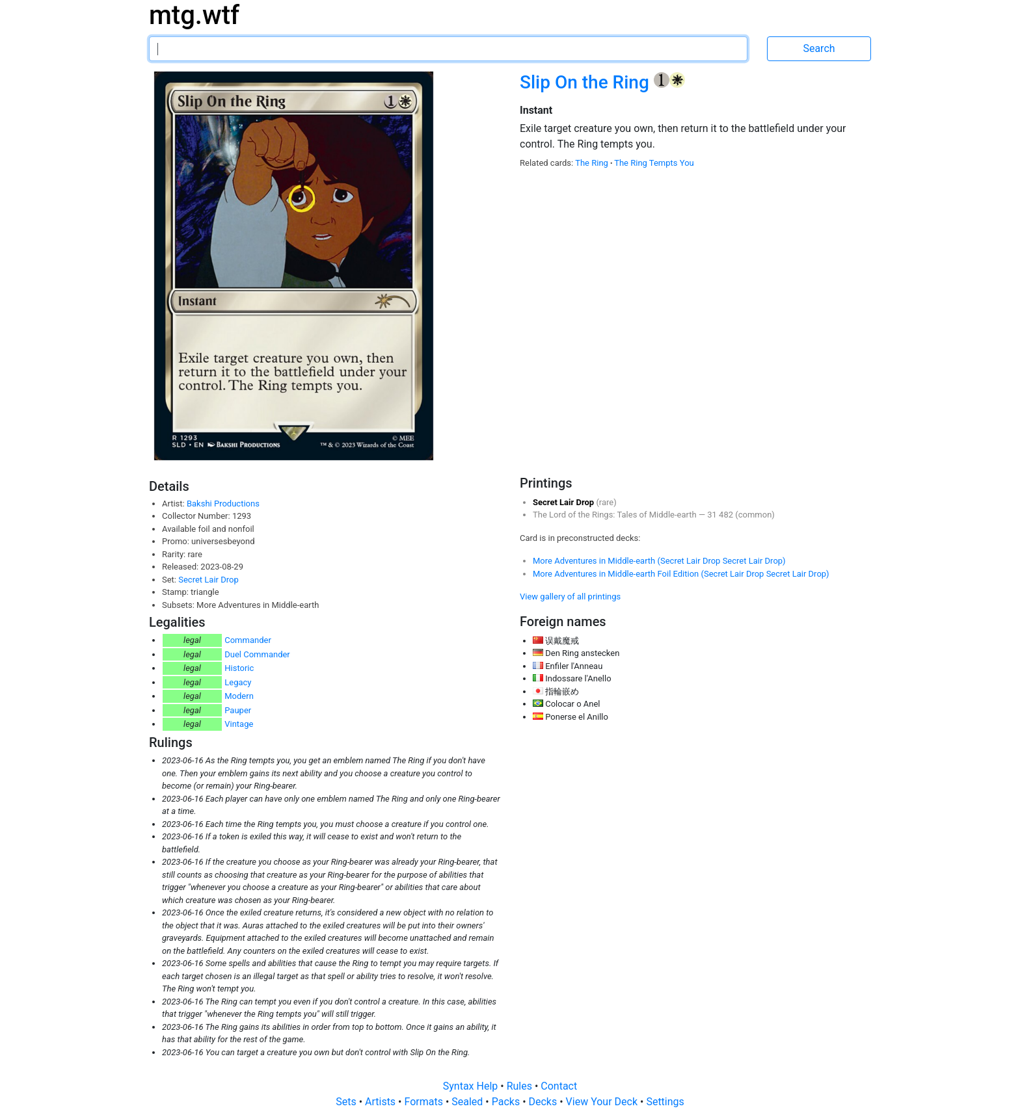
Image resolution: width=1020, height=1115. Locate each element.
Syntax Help (472, 1086)
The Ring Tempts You (654, 163)
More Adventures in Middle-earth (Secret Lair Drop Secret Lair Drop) (659, 561)
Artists (381, 1101)
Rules (521, 1086)
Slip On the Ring (587, 82)
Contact (559, 1086)
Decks (544, 1101)
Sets (347, 1101)
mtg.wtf (194, 15)
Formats (424, 1101)
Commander (247, 640)
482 (727, 514)
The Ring (592, 163)
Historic (239, 668)
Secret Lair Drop (208, 579)
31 (713, 514)
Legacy (237, 682)
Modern (239, 696)
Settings (665, 1101)
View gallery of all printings (570, 596)
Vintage (238, 724)
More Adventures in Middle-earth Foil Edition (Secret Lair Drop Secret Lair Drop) (681, 574)
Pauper (237, 710)
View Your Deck (603, 1101)
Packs (507, 1101)
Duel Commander (257, 654)
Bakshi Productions (223, 503)
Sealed (468, 1101)
